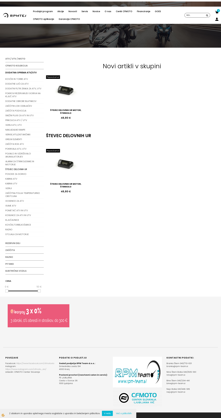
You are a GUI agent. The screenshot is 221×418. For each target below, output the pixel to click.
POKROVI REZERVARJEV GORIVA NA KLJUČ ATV (23, 95)
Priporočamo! (53, 77)
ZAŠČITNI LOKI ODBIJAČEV (18, 105)
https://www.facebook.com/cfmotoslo (35, 363)
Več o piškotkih (124, 413)
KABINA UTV (11, 183)
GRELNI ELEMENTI (13, 139)
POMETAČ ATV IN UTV (16, 210)
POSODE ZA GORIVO (15, 174)
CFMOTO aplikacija (43, 19)
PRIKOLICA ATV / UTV (16, 120)
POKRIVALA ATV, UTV (15, 148)
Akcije (60, 11)
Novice (96, 11)
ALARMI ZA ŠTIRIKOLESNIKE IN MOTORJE (19, 163)
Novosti (72, 11)
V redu (107, 413)
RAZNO (8, 229)
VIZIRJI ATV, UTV (13, 125)
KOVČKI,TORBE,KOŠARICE (18, 224)
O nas (108, 11)
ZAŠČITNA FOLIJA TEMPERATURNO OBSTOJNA (22, 195)
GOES (158, 11)
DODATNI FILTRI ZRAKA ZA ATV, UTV (23, 88)
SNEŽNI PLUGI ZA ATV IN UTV (19, 115)
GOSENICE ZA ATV (14, 200)
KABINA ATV (11, 178)
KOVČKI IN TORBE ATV (16, 79)
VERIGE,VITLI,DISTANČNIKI (17, 134)
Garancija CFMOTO (69, 19)
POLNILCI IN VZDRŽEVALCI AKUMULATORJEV (18, 155)
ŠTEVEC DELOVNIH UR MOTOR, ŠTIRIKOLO (65, 112)
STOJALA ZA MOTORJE (17, 234)
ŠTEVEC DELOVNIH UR (16, 169)
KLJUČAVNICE (12, 220)
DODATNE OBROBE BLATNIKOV (20, 101)
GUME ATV (10, 205)
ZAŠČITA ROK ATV (14, 144)
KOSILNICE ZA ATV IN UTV (18, 215)
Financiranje (143, 11)
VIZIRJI (8, 188)
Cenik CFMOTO (124, 11)
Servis (84, 11)
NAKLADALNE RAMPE (15, 129)
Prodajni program (43, 11)
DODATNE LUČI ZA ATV (17, 83)
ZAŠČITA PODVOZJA (15, 110)
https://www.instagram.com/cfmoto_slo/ (25, 369)
